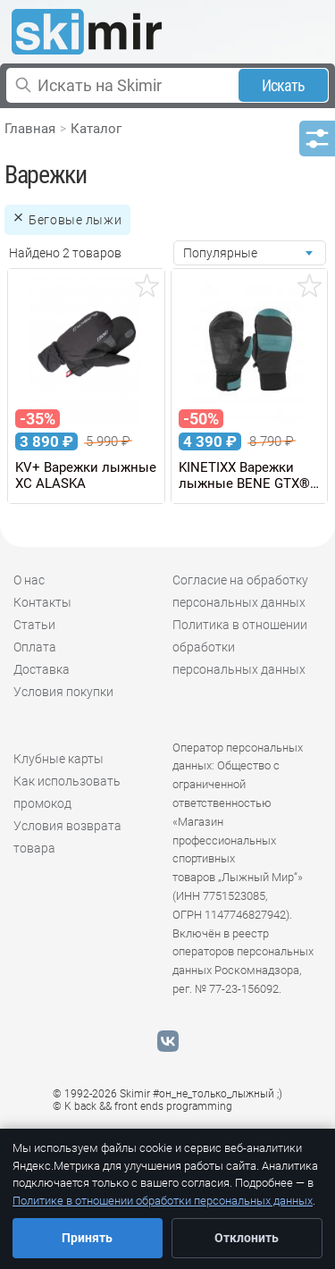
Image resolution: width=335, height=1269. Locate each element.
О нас (29, 580)
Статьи (34, 625)
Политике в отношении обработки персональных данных (163, 1200)
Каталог (96, 129)
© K (142, 1106)
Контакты (42, 602)
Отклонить (246, 1238)
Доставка (41, 669)
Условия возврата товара (67, 837)
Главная (29, 129)
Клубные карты (58, 759)
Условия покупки (63, 692)
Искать (284, 85)
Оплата (34, 647)
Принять (87, 1238)
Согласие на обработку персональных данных (240, 591)
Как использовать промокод (67, 792)
